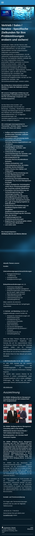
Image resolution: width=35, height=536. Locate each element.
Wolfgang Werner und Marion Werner (14, 233)
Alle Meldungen (8, 387)
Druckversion (6, 527)
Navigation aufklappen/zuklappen (17, 2)
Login (31, 527)
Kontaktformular (8, 515)
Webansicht (30, 529)
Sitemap (13, 527)
